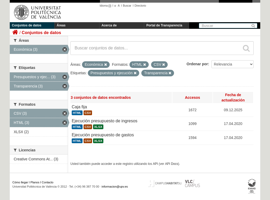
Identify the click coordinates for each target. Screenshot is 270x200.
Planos (35, 182)
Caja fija (79, 107)
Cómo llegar (20, 182)
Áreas (61, 25)
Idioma (106, 5)
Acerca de (109, 25)
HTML (77, 113)
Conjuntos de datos (26, 25)
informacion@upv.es (115, 186)
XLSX (98, 127)
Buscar (127, 5)
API (155, 164)
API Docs (171, 164)
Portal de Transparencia (164, 25)
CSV (88, 113)
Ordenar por (197, 64)
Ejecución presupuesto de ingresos (104, 121)
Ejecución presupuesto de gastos (103, 135)
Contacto (47, 182)
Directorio (140, 5)
